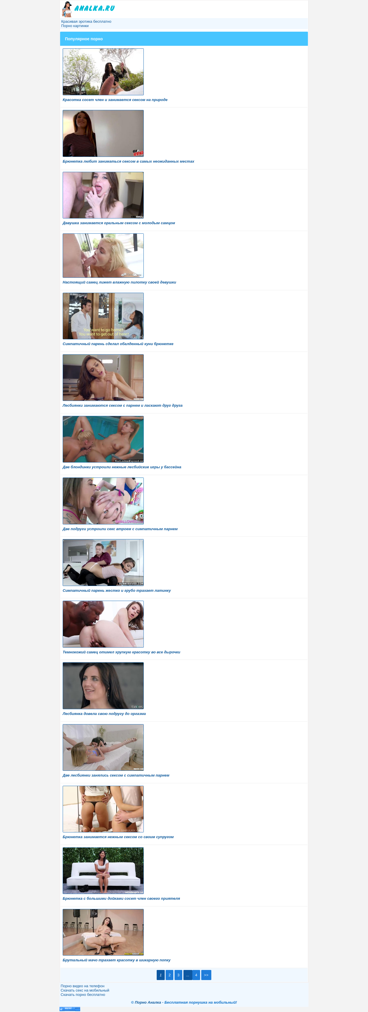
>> (206, 975)
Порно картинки (75, 26)
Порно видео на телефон (82, 986)
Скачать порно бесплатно (83, 994)
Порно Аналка (148, 1002)
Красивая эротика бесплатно (86, 21)
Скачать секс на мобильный (85, 990)
